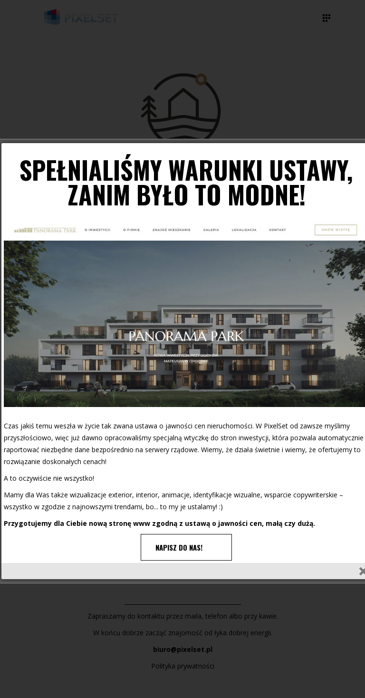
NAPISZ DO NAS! (178, 547)
